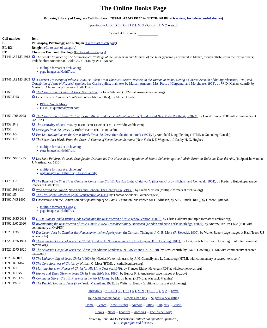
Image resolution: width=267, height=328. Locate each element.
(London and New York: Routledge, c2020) (119, 224)
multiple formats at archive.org (60, 68)
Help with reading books (104, 298)
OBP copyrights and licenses (133, 322)
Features (124, 312)
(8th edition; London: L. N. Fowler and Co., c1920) (97, 250)
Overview (178, 18)
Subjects (163, 305)
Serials (177, 305)
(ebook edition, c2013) (98, 219)
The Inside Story (161, 312)
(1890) (63, 258)
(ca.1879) (79, 268)
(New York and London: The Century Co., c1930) (84, 190)
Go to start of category (101, 43)
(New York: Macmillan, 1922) (75, 283)
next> (175, 25)
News (111, 312)
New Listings (119, 305)
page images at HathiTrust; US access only (68, 173)
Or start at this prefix (122, 33)
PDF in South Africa (53, 104)
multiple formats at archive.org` (61, 169)
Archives (140, 312)
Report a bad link (135, 298)
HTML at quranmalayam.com (59, 108)
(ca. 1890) (77, 273)
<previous (95, 25)
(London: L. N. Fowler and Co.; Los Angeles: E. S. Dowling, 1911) (108, 241)
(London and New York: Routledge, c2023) (116, 116)
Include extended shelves (204, 18)
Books (99, 312)
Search (102, 305)
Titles (150, 305)
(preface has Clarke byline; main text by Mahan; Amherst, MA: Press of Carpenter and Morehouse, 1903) (142, 81)
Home (89, 305)
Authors (137, 305)
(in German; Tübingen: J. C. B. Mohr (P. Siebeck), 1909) (117, 232)
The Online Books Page (133, 8)
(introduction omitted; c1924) (93, 134)
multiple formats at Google (58, 207)
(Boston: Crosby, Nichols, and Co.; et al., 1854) (125, 181)
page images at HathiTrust (57, 71)
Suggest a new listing (165, 298)
